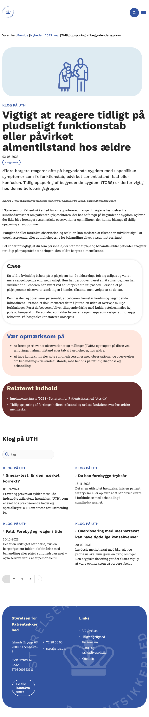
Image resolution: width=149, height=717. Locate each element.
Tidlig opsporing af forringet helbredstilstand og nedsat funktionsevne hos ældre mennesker (70, 406)
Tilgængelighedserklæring (93, 639)
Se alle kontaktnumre (23, 688)
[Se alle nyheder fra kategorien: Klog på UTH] (11, 162)
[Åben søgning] (134, 12)
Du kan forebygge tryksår (102, 475)
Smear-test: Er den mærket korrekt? (31, 478)
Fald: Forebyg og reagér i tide (34, 531)
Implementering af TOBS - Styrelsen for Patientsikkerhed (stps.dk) (58, 398)
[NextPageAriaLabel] (38, 579)
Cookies (88, 658)
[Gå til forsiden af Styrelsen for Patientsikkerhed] (7, 12)
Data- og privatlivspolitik (94, 650)
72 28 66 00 (54, 642)
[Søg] (28, 454)
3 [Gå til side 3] (22, 579)
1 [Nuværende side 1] (6, 579)
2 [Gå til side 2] (14, 579)
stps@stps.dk (56, 648)
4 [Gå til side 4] (30, 579)
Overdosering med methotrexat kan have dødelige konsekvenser (107, 534)
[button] (145, 13)
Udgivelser (90, 630)
